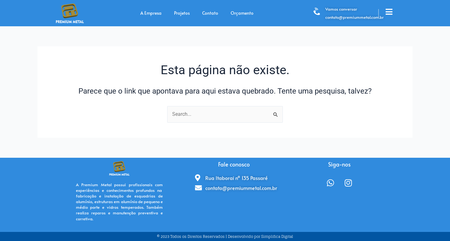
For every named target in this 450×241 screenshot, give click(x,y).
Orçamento (242, 13)
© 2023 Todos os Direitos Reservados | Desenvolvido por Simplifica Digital (225, 236)
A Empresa (151, 13)
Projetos (182, 13)
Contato (210, 13)
